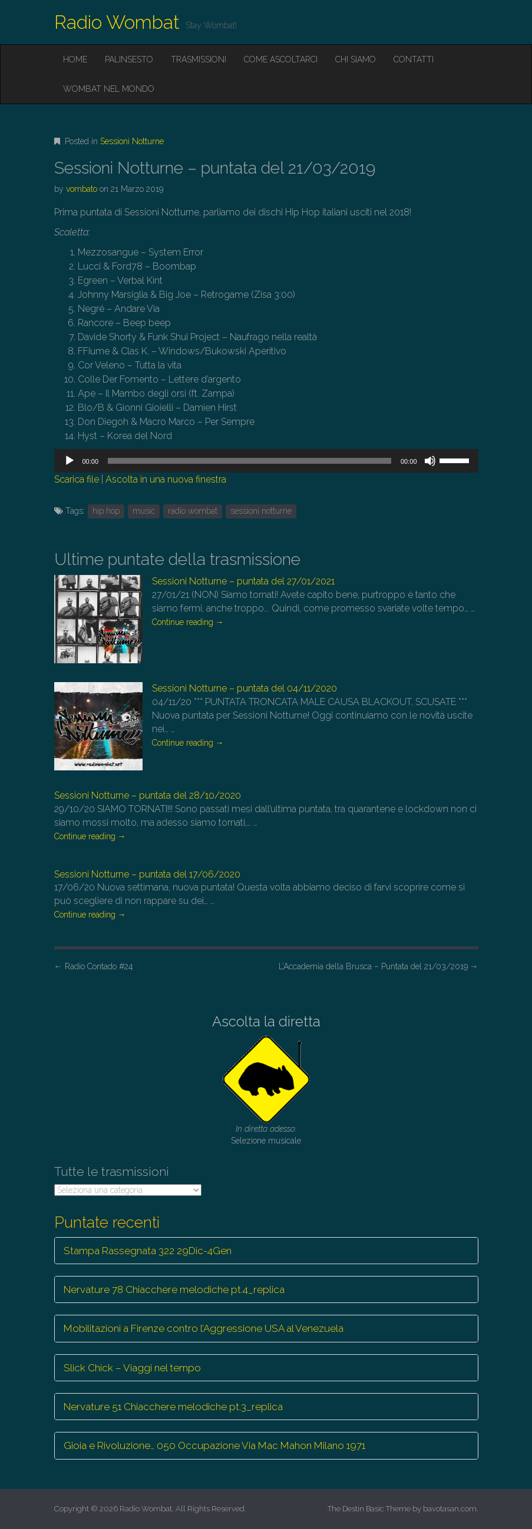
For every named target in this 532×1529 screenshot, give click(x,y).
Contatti (414, 59)
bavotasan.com (450, 1508)
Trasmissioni (198, 59)
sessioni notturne (261, 511)
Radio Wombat (117, 22)
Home (75, 59)
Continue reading (188, 622)
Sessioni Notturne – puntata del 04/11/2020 (244, 688)
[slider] (249, 461)
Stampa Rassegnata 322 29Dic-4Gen (148, 1251)
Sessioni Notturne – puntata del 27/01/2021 (243, 581)
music (144, 511)
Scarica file (76, 479)
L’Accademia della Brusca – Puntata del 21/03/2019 (378, 966)
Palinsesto (129, 59)
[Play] (69, 461)
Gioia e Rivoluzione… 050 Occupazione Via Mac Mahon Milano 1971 (214, 1445)
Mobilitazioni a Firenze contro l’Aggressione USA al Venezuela (203, 1328)
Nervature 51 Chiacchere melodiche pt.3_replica (173, 1406)
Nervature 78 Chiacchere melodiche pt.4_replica (174, 1289)
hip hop (106, 511)
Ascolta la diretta (266, 1021)
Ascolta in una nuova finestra (165, 479)
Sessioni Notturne (132, 141)
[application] (266, 461)
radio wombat (192, 511)
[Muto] (430, 461)
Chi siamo (355, 59)
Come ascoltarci (281, 59)
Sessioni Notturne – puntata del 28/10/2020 (147, 795)
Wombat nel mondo (108, 89)
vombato (81, 189)
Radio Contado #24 (93, 966)
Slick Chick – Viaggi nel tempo (132, 1368)
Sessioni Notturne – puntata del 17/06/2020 (147, 874)
